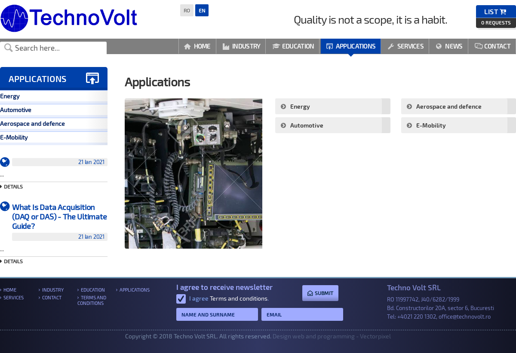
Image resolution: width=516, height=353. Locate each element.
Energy (9, 96)
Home (197, 46)
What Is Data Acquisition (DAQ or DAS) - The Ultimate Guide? (60, 221)
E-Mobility (14, 137)
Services (405, 46)
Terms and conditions (91, 300)
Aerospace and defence (32, 123)
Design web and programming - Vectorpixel (332, 336)
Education (293, 46)
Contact (492, 46)
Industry (242, 46)
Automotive (15, 109)
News (449, 46)
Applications (350, 46)
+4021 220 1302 (416, 316)
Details (13, 186)
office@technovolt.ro (465, 316)
